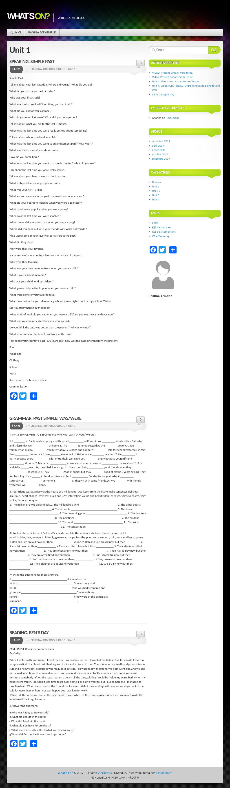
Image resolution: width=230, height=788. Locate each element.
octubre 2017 (160, 154)
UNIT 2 (156, 190)
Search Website (214, 50)
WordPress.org (160, 236)
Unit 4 (155, 199)
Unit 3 (155, 195)
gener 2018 (159, 150)
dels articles (161, 227)
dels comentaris (164, 231)
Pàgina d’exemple (42, 32)
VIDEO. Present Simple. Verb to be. (172, 72)
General (156, 182)
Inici (17, 32)
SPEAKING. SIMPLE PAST (31, 61)
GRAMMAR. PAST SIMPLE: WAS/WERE (45, 418)
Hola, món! (172, 117)
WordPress (105, 773)
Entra (155, 223)
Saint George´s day (163, 94)
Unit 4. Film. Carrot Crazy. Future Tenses (175, 81)
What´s (28, 16)
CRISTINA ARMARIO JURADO (48, 69)
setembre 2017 (161, 158)
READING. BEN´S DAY (29, 633)
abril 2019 (158, 145)
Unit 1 (71, 69)
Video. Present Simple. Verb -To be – (173, 77)
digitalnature (164, 773)
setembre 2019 (161, 141)
